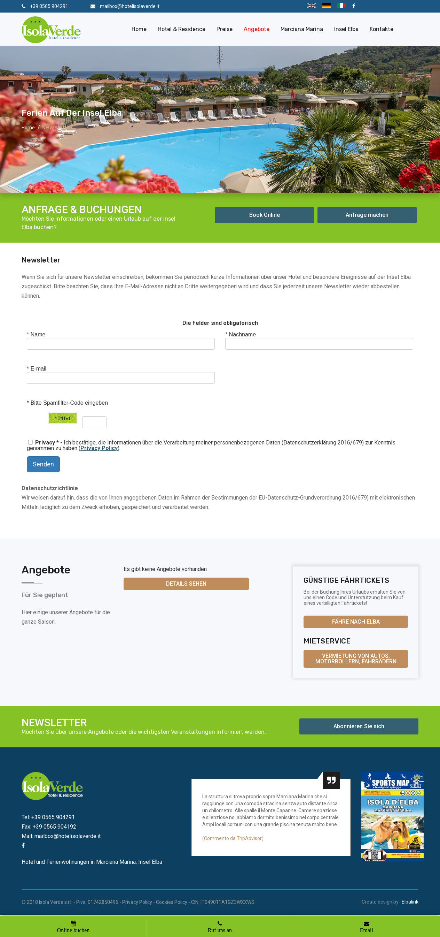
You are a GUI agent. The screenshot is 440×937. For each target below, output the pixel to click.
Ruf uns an (220, 930)
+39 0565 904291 (49, 6)
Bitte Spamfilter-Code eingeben (67, 403)
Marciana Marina (302, 29)
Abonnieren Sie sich (358, 726)
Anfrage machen (367, 215)
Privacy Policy (137, 902)
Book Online (264, 215)
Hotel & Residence (181, 29)
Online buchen (73, 930)
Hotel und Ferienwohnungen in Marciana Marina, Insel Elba (92, 862)
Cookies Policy (171, 902)
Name (36, 334)
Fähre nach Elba (356, 621)
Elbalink (410, 902)
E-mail (36, 369)
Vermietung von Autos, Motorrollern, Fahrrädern (355, 659)
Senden (43, 464)
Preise (225, 29)
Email (366, 930)
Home (139, 29)
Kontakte (381, 29)
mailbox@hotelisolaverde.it (129, 6)
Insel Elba (346, 29)
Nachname (240, 334)
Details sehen (186, 583)
